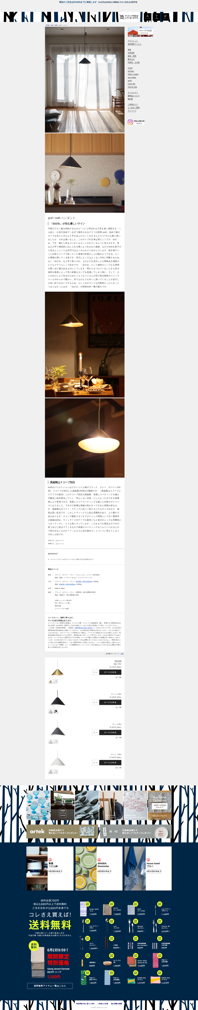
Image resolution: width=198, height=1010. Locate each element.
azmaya (131, 71)
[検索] (129, 114)
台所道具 (131, 53)
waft (122, 654)
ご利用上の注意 (102, 1004)
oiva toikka (132, 77)
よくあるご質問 (134, 108)
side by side (132, 87)
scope (130, 68)
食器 (129, 50)
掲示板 (130, 99)
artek (130, 81)
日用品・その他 (134, 62)
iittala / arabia (133, 74)
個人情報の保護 (116, 1004)
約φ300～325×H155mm (84, 581)
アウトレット (133, 41)
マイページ (132, 111)
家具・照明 (132, 56)
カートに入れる (110, 672)
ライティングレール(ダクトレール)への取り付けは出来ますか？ (72, 559)
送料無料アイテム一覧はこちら (50, 986)
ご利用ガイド (133, 104)
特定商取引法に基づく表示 (85, 1004)
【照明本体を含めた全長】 (83, 628)
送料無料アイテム (134, 44)
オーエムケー (133, 92)
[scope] (47, 17)
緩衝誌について (134, 96)
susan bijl (131, 84)
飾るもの (131, 59)
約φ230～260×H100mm (67, 584)
